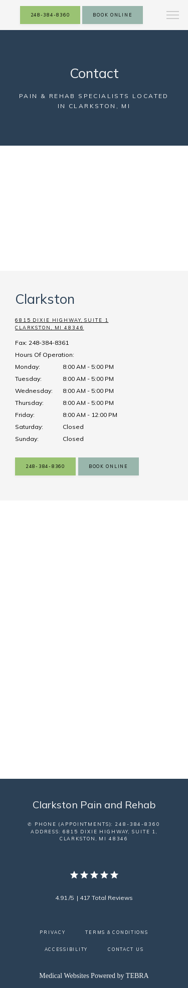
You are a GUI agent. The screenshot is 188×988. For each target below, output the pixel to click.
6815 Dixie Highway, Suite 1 (94, 324)
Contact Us (125, 949)
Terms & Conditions (116, 932)
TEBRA (137, 975)
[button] (173, 16)
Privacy (52, 932)
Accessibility (66, 949)
